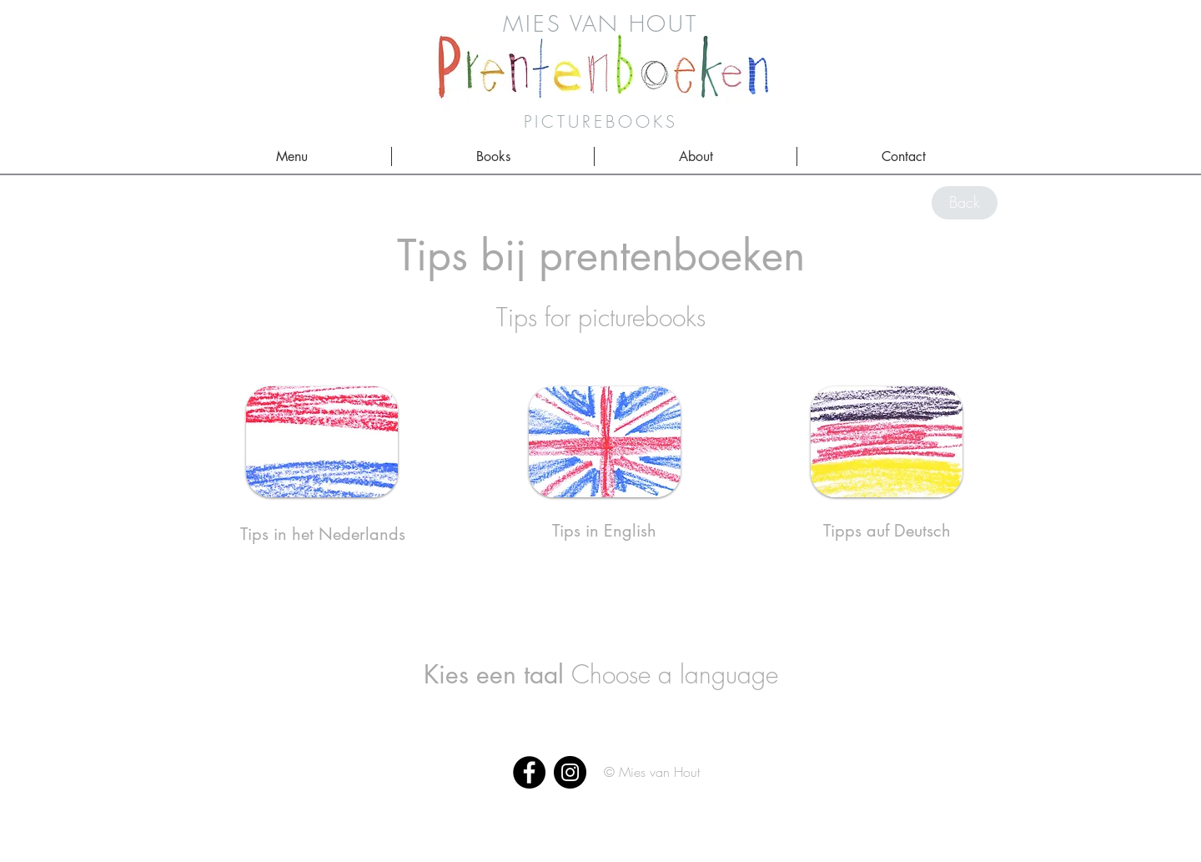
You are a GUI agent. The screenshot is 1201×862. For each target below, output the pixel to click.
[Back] (964, 202)
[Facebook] (529, 772)
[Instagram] (570, 772)
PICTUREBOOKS (601, 121)
